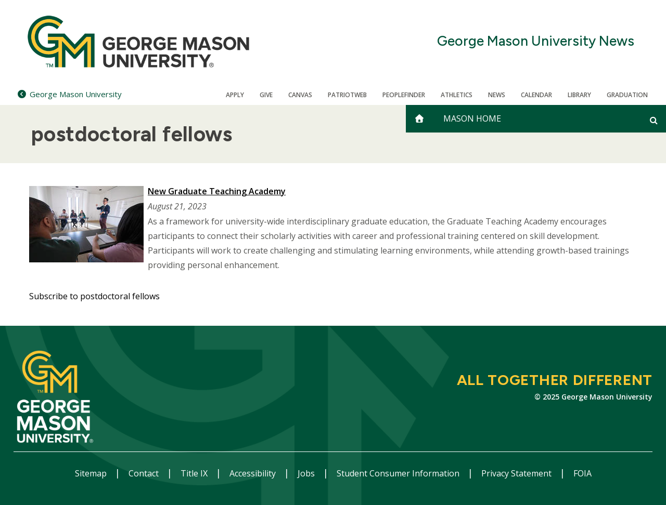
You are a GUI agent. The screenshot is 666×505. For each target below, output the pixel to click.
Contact (145, 473)
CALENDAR (536, 94)
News (496, 94)
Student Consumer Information (399, 473)
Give (266, 94)
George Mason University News (535, 41)
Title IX (195, 473)
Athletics (456, 94)
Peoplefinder (403, 94)
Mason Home (472, 118)
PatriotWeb (347, 94)
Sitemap (92, 473)
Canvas (300, 94)
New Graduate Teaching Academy (217, 191)
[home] (419, 118)
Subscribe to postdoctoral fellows (94, 296)
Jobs (307, 473)
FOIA (582, 473)
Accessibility (253, 473)
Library (579, 94)
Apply (235, 94)
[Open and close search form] (654, 120)
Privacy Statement (517, 473)
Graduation (627, 94)
